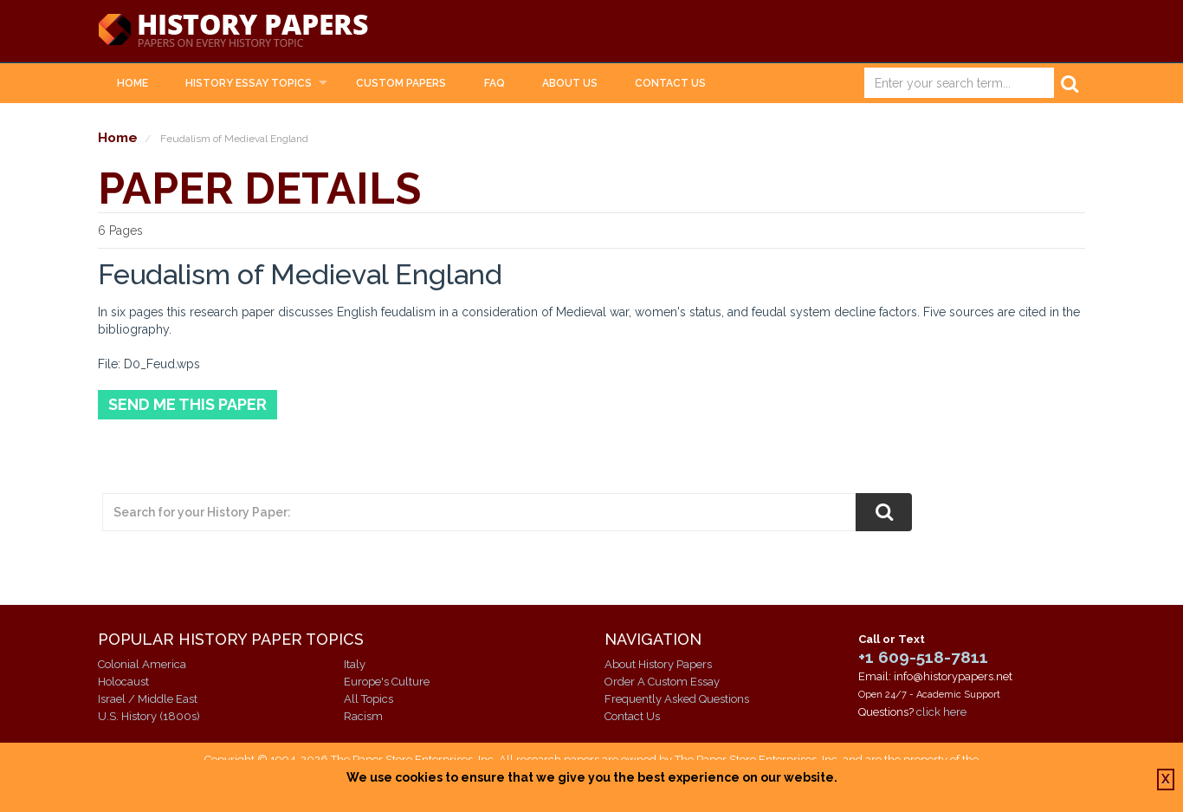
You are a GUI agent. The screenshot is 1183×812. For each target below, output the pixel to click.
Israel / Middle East (147, 698)
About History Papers (658, 664)
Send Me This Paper (187, 404)
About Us (570, 83)
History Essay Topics (248, 83)
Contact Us (670, 83)
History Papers (233, 31)
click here (941, 711)
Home (132, 83)
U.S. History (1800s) (149, 716)
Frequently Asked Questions (676, 698)
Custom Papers (401, 83)
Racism (363, 716)
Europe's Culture (387, 681)
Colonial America (142, 664)
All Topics (368, 698)
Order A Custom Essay (662, 681)
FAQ (494, 83)
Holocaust (123, 681)
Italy (354, 664)
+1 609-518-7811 (923, 656)
